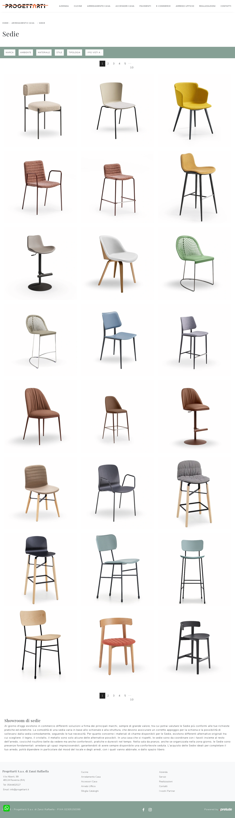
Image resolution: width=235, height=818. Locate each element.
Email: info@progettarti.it (16, 789)
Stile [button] (59, 52)
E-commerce (163, 6)
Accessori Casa (125, 6)
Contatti (226, 6)
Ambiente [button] (25, 52)
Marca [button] (10, 52)
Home (5, 23)
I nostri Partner (167, 791)
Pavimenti (145, 6)
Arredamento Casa (98, 6)
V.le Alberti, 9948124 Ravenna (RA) (14, 778)
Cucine (78, 6)
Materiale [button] (44, 52)
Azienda (64, 6)
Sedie (42, 23)
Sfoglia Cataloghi (90, 791)
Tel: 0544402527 (12, 784)
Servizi (162, 776)
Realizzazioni (207, 6)
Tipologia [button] (74, 52)
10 (132, 67)
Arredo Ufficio (185, 6)
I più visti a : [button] (94, 52)
